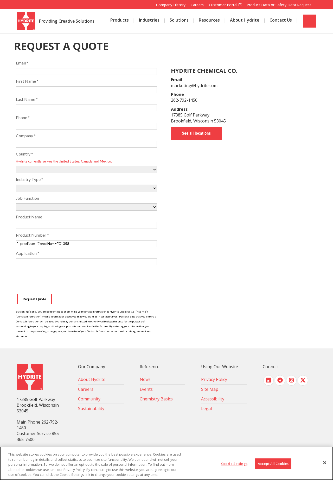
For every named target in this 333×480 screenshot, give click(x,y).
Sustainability (91, 408)
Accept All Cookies (273, 463)
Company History (170, 4)
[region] (166, 463)
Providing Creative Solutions (66, 21)
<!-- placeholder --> (86, 197)
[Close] (324, 463)
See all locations (196, 133)
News (145, 379)
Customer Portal (223, 5)
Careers (197, 4)
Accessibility (212, 399)
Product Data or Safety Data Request (279, 4)
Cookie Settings (234, 463)
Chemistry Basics (156, 399)
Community (89, 399)
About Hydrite (91, 379)
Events (146, 389)
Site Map (209, 389)
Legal (206, 408)
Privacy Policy (214, 379)
